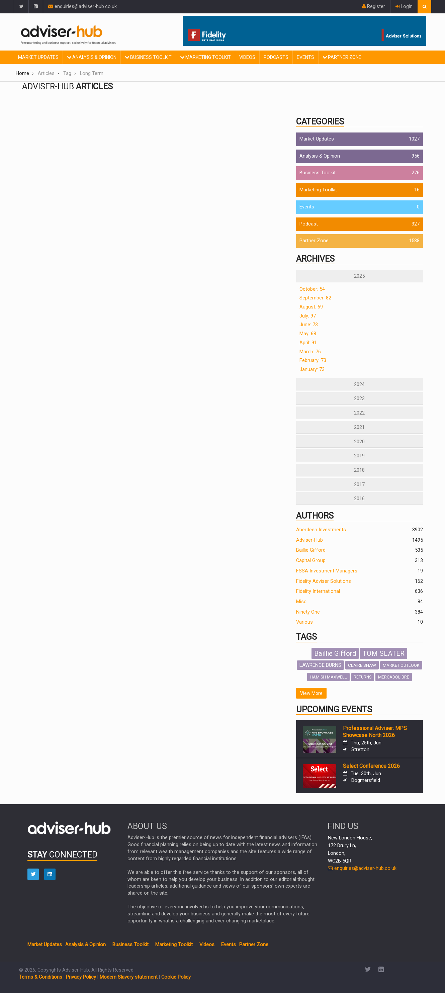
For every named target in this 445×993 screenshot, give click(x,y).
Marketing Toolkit (205, 57)
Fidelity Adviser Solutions (323, 581)
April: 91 (308, 343)
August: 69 (311, 307)
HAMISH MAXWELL (328, 677)
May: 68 (307, 334)
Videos (247, 57)
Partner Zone (342, 57)
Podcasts (276, 57)
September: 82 (315, 298)
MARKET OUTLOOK (401, 665)
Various (304, 622)
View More (311, 693)
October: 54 (312, 289)
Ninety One (308, 612)
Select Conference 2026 (371, 766)
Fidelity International (318, 591)
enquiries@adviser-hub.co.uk (82, 6)
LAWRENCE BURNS (320, 665)
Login (404, 6)
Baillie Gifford (311, 550)
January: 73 (312, 369)
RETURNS (362, 677)
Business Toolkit (148, 57)
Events (305, 57)
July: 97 (307, 316)
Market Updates (38, 57)
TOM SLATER (384, 653)
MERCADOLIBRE (393, 677)
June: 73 (308, 325)
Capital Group (311, 560)
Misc (301, 602)
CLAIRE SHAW (362, 665)
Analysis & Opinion (91, 57)
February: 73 (312, 360)
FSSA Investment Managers (326, 571)
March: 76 (310, 352)
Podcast (308, 224)
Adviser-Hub (309, 540)
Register (373, 6)
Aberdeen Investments (321, 530)
